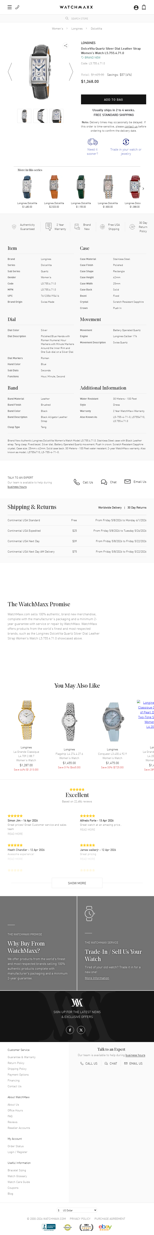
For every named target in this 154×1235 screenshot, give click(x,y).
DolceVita (96, 28)
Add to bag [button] (113, 99)
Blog (10, 1193)
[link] (92, 147)
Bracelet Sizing (17, 1170)
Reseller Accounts (19, 1127)
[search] (67, 18)
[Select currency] (77, 1210)
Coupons (13, 1187)
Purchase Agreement (109, 1218)
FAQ (10, 1116)
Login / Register (17, 1152)
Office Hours (15, 1110)
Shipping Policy (17, 1068)
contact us (131, 126)
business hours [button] (17, 486)
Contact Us (14, 1086)
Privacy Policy (80, 1218)
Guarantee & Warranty (21, 1057)
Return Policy (16, 1063)
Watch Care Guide (19, 1182)
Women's (57, 28)
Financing (14, 1080)
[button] (10, 7)
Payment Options (18, 1074)
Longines (77, 28)
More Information (97, 977)
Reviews (12, 1122)
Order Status (16, 1146)
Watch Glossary (17, 1176)
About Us (13, 1104)
